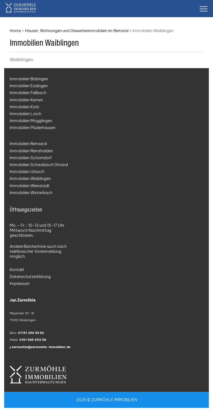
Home (15, 30)
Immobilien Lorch (25, 113)
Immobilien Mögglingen (31, 120)
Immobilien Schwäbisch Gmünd (39, 164)
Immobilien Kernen (26, 99)
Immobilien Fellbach (28, 92)
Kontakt (17, 269)
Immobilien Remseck (28, 143)
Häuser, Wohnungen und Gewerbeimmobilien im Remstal (76, 30)
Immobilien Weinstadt (30, 185)
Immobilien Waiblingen (30, 178)
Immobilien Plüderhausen (32, 127)
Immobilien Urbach (27, 171)
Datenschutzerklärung (30, 276)
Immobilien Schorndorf (31, 157)
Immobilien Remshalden (31, 150)
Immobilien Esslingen (29, 85)
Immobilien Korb (24, 106)
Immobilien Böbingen (29, 78)
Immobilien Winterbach (31, 192)
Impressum (20, 283)
